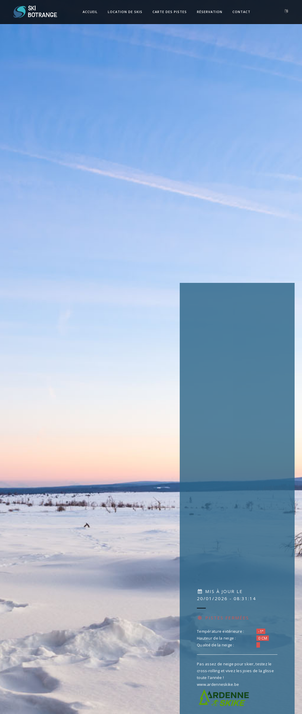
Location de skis (125, 11)
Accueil (90, 11)
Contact (241, 11)
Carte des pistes (169, 11)
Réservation (209, 11)
